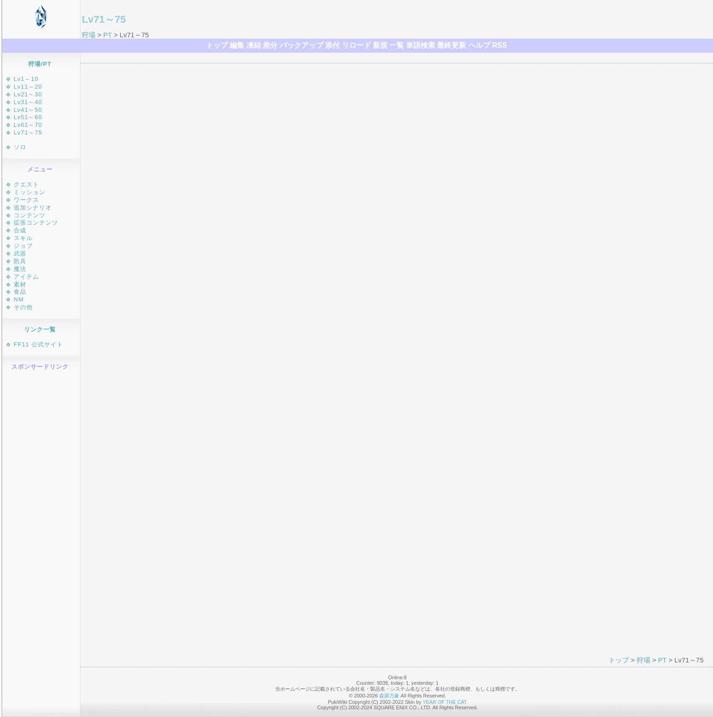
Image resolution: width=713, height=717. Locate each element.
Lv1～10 (26, 78)
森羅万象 (389, 695)
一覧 (396, 45)
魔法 (20, 269)
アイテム (26, 276)
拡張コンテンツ (36, 222)
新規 (380, 45)
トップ (217, 45)
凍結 (253, 45)
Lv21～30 (28, 94)
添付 (332, 45)
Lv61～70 (28, 124)
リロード (356, 45)
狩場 (88, 35)
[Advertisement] (41, 512)
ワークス (26, 199)
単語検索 (420, 45)
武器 (20, 253)
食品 (20, 291)
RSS (499, 45)
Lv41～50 (28, 109)
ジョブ (23, 245)
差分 (270, 45)
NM (19, 299)
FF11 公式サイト (38, 344)
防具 (20, 261)
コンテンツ (29, 215)
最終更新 (451, 45)
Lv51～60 (28, 117)
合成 (20, 230)
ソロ (20, 147)
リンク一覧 (40, 329)
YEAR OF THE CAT (444, 702)
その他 (23, 307)
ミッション (29, 192)
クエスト (26, 184)
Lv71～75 (28, 132)
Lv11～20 (28, 86)
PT (107, 35)
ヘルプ (479, 45)
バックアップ (301, 45)
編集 (237, 45)
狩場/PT (39, 63)
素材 (20, 284)
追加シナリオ (33, 207)
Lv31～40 (28, 102)
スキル (23, 238)
